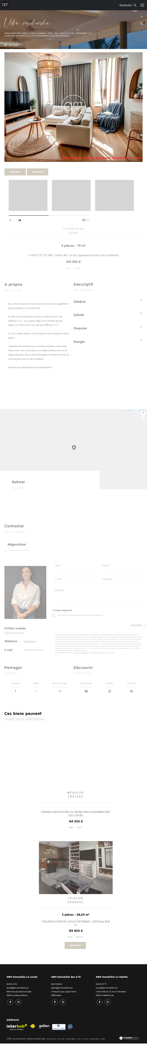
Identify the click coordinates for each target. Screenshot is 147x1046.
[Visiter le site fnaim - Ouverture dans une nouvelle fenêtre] (32, 1029)
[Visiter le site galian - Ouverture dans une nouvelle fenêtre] (44, 1029)
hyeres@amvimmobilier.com (62, 991)
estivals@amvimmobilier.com (33, 650)
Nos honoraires (51, 1041)
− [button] (143, 417)
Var (56, 33)
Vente (49, 33)
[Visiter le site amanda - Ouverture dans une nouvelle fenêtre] (58, 1030)
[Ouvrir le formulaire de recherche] (128, 5)
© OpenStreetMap (140, 410)
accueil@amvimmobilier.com (107, 991)
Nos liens (85, 1041)
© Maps (129, 410)
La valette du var (66, 33)
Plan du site (61, 1041)
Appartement (81, 33)
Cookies (102, 1041)
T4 (90, 33)
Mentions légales (71, 1041)
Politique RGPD (94, 1041)
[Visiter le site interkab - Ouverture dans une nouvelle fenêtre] (17, 1030)
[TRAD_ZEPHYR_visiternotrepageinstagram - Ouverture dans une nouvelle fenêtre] (18, 1005)
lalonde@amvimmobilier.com (17, 991)
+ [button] (143, 413)
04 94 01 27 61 (12, 987)
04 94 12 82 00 (56, 987)
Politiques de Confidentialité (81, 652)
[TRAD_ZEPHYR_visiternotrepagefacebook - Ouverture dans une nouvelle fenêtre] (10, 1005)
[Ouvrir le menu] (142, 5)
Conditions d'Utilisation (96, 652)
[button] (20, 220)
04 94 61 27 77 (101, 987)
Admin (79, 1041)
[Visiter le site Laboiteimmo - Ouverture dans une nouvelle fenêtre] (129, 1041)
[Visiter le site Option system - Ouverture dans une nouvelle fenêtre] (70, 1029)
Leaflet (122, 410)
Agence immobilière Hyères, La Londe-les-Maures (25, 33)
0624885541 (30, 641)
